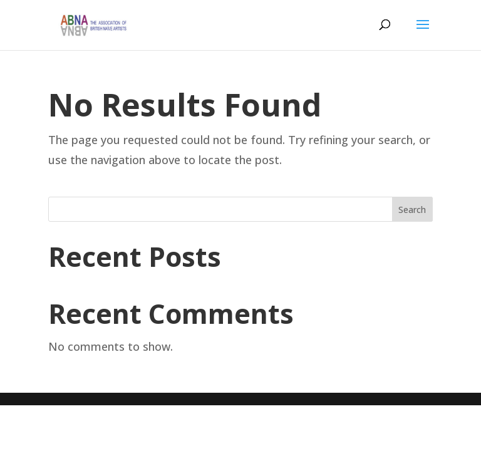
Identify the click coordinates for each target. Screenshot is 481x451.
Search (412, 209)
